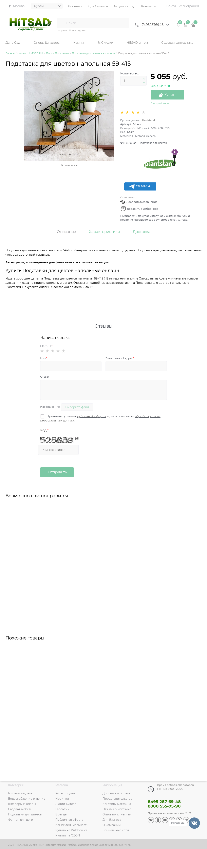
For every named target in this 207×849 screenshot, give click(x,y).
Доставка (141, 232)
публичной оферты (91, 416)
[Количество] (133, 81)
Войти (171, 6)
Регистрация (189, 6)
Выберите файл (77, 407)
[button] (144, 79)
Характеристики (104, 232)
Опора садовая (77, 30)
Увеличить (71, 165)
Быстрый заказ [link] (160, 103)
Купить (170, 95)
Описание (127, 197)
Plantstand (148, 120)
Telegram (139, 186)
